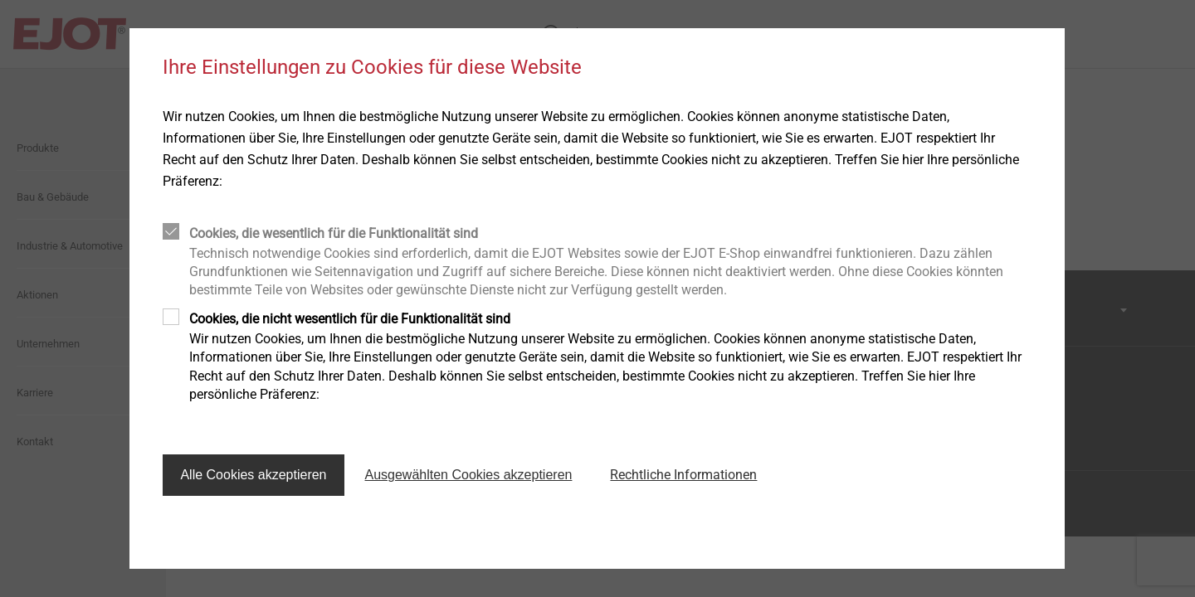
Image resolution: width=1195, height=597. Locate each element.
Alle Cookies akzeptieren (253, 475)
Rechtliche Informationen (683, 475)
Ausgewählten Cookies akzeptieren (469, 475)
